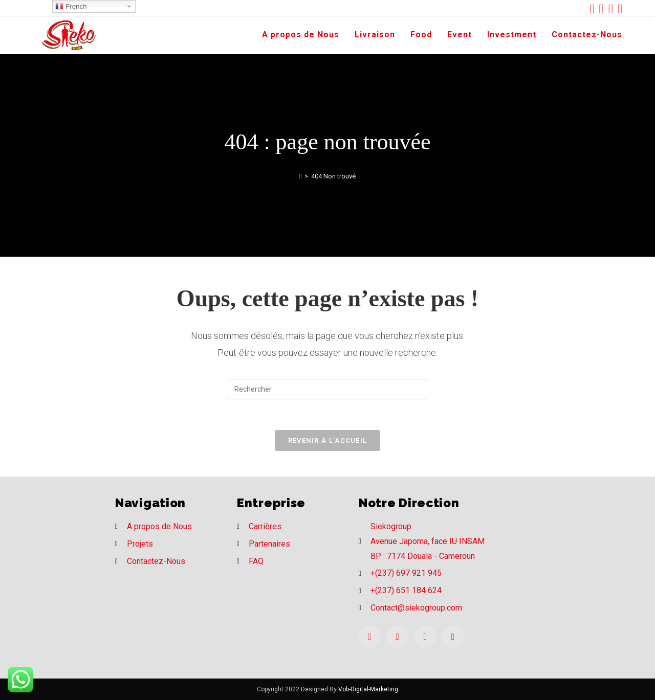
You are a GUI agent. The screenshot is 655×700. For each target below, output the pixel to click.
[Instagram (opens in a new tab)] (613, 9)
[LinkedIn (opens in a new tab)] (620, 9)
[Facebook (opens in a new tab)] (603, 9)
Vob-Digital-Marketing (368, 689)
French (70, 7)
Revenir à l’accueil (327, 440)
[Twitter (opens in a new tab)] (594, 9)
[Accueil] (300, 176)
